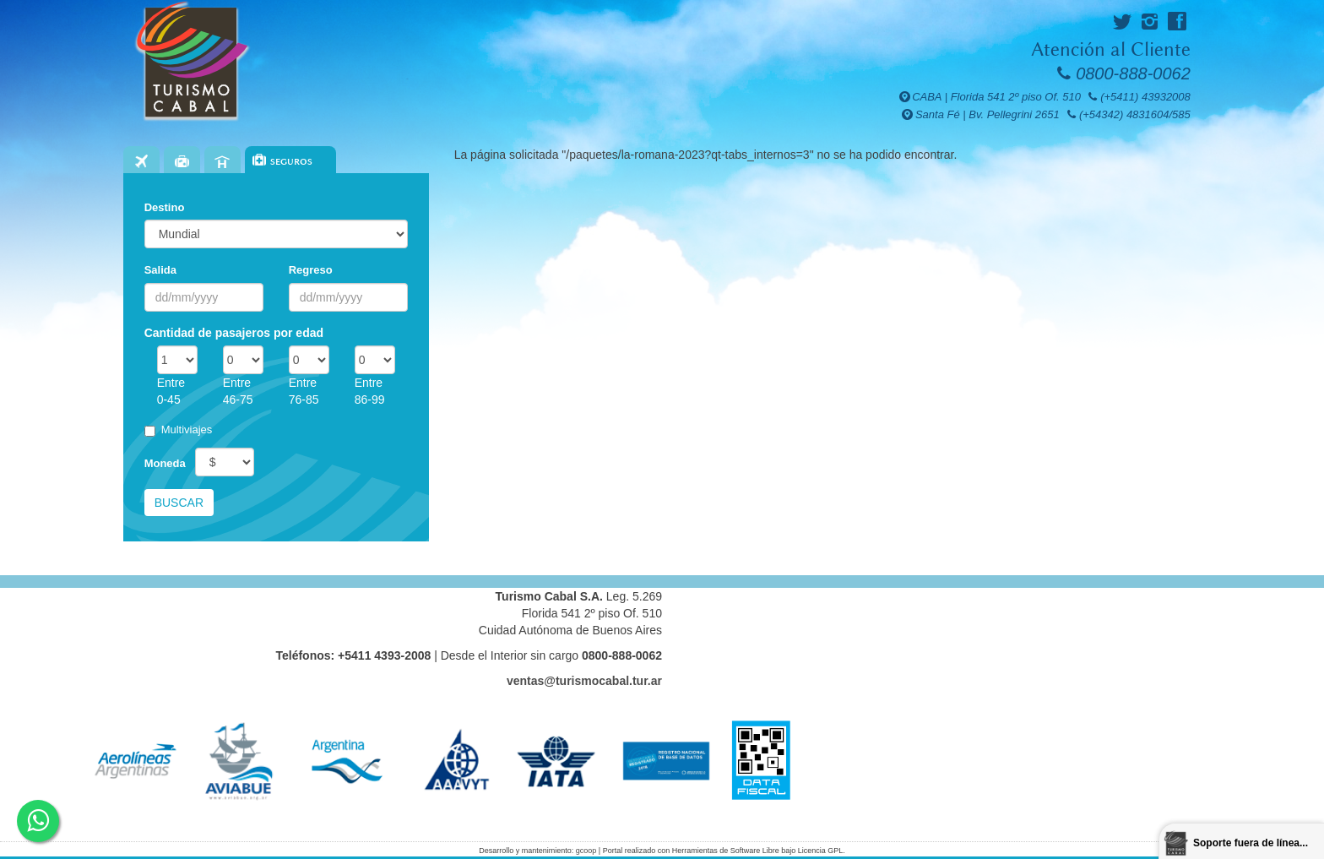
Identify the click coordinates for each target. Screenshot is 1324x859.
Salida (160, 270)
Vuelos (141, 161)
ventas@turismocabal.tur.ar (584, 681)
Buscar (179, 502)
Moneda (165, 463)
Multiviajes (178, 430)
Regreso (311, 270)
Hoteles (222, 161)
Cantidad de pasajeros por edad (233, 333)
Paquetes (182, 161)
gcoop (586, 850)
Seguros (291, 161)
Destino (164, 207)
